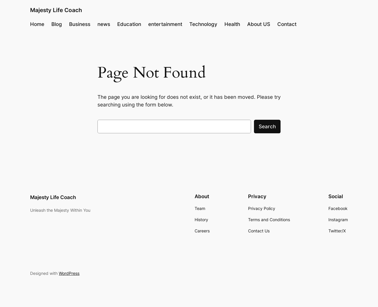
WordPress (69, 273)
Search (267, 126)
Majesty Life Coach (56, 10)
